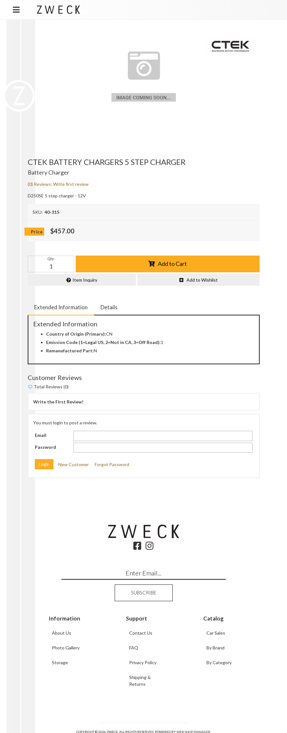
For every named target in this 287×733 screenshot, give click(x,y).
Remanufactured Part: (70, 350)
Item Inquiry (84, 280)
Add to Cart (172, 263)
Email (40, 435)
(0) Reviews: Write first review (58, 184)
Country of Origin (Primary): (76, 334)
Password (45, 447)
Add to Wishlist (202, 280)
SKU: (38, 212)
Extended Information (61, 307)
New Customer (73, 464)
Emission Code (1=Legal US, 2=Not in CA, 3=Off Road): (103, 342)
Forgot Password (112, 464)
